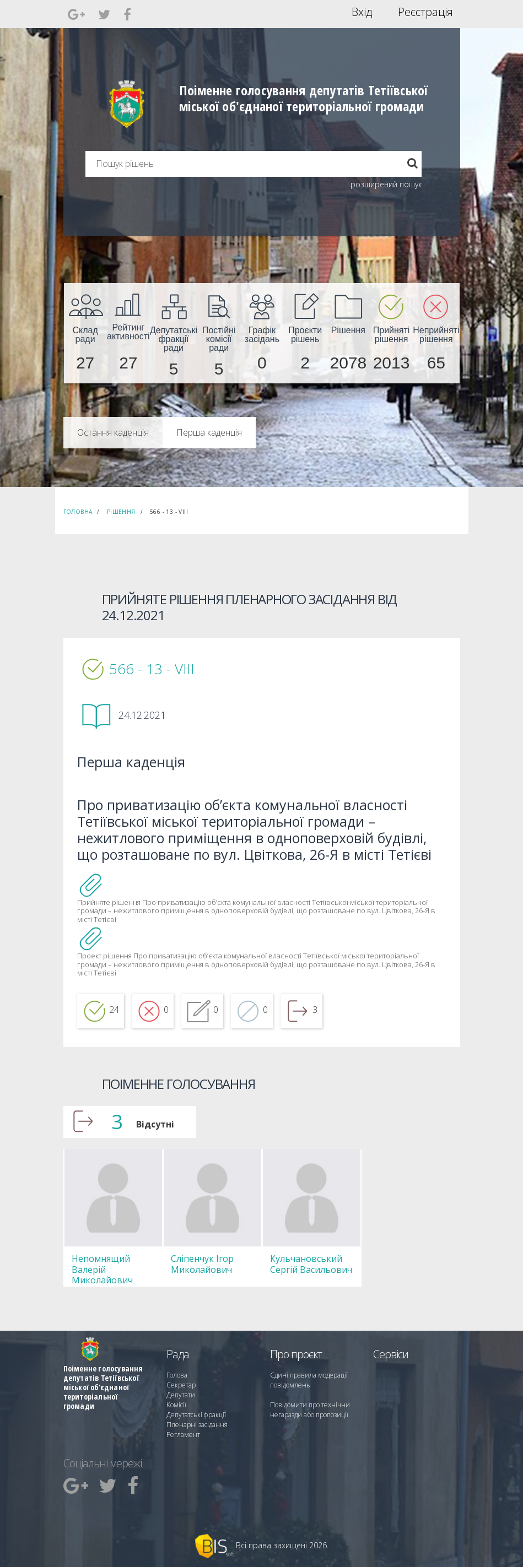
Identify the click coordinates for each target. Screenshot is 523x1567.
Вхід (362, 12)
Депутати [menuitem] (180, 1395)
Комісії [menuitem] (176, 1404)
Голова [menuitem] (176, 1375)
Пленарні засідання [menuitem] (197, 1424)
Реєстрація (425, 12)
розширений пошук (386, 184)
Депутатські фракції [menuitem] (196, 1414)
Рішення (121, 511)
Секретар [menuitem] (181, 1385)
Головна (78, 511)
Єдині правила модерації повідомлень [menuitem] (309, 1380)
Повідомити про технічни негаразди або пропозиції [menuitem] (310, 1409)
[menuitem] (85, 333)
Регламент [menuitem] (183, 1434)
